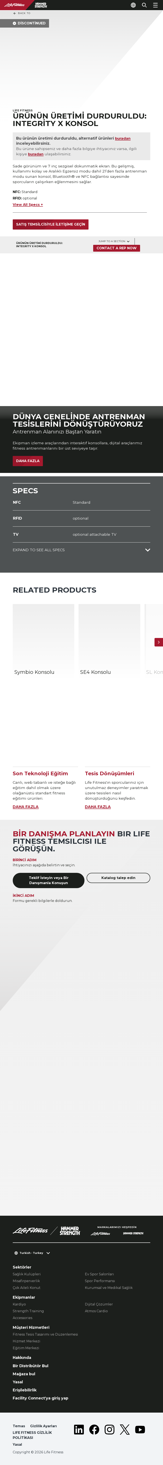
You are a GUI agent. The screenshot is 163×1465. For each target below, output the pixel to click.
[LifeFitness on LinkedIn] (79, 1436)
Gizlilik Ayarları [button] (43, 1426)
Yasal (18, 1382)
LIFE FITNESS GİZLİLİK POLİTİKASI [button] (32, 1435)
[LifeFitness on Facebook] (94, 1436)
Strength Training (28, 1311)
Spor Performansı (100, 1281)
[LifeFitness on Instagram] (109, 1436)
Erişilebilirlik (25, 1390)
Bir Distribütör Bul (30, 1366)
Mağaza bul (24, 1374)
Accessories (22, 1318)
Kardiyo (19, 1304)
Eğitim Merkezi (26, 1348)
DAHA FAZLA (26, 807)
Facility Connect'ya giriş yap (40, 1398)
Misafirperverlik (26, 1281)
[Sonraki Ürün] (159, 642)
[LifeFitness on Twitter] (125, 1436)
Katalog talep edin (118, 878)
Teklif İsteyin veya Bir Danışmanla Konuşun (49, 880)
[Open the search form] (144, 5)
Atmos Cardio (96, 1311)
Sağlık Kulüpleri (27, 1274)
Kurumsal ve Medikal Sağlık (109, 1288)
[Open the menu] (155, 5)
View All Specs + (28, 205)
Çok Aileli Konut (27, 1288)
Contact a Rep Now (117, 248)
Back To (21, 13)
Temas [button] (19, 1426)
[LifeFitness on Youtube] (140, 1436)
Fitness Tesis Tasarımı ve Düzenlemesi (45, 1334)
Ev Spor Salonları (99, 1274)
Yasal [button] (17, 1445)
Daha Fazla (27, 461)
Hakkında (22, 1357)
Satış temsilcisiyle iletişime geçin (50, 224)
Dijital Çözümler (99, 1304)
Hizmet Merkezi (26, 1341)
